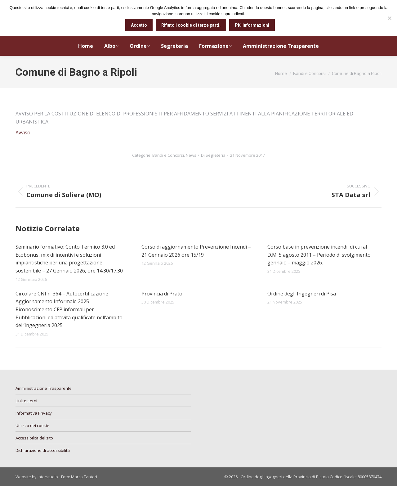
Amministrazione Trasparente (44, 388)
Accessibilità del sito (34, 438)
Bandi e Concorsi (168, 155)
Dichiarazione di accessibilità (43, 450)
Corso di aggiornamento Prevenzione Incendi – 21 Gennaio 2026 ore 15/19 (196, 250)
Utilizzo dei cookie (32, 425)
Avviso (23, 132)
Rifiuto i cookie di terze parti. (191, 25)
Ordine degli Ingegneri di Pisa (301, 293)
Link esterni (26, 400)
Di (213, 155)
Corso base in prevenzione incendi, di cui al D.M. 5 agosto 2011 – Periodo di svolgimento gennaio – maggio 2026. (319, 254)
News (191, 155)
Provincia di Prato (161, 293)
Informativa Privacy (34, 413)
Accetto (139, 25)
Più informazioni (252, 25)
